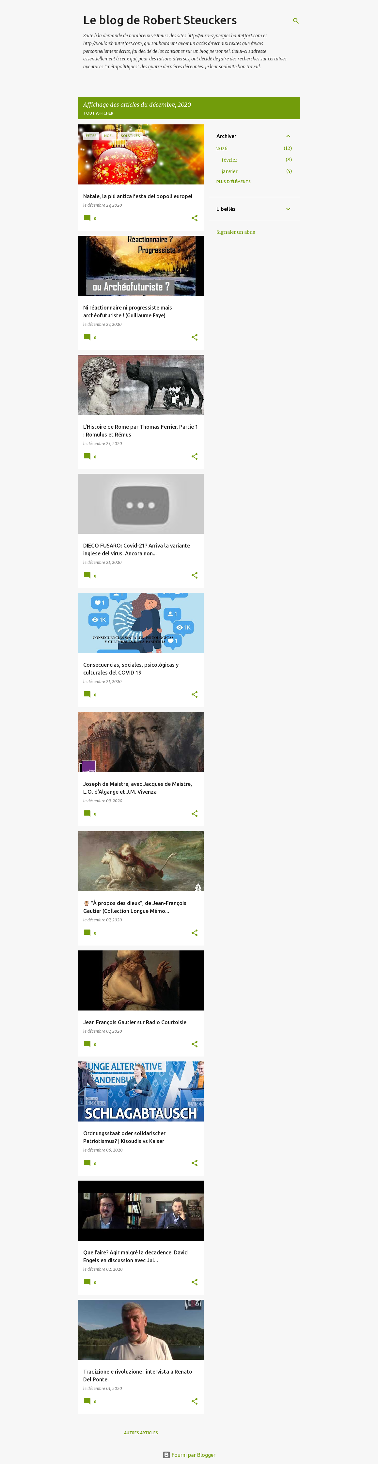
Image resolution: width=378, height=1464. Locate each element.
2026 (222, 148)
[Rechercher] (296, 21)
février (229, 160)
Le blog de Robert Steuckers (160, 19)
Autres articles (141, 1433)
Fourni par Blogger (189, 1455)
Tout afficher (98, 113)
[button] (194, 218)
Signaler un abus (235, 232)
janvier (230, 171)
